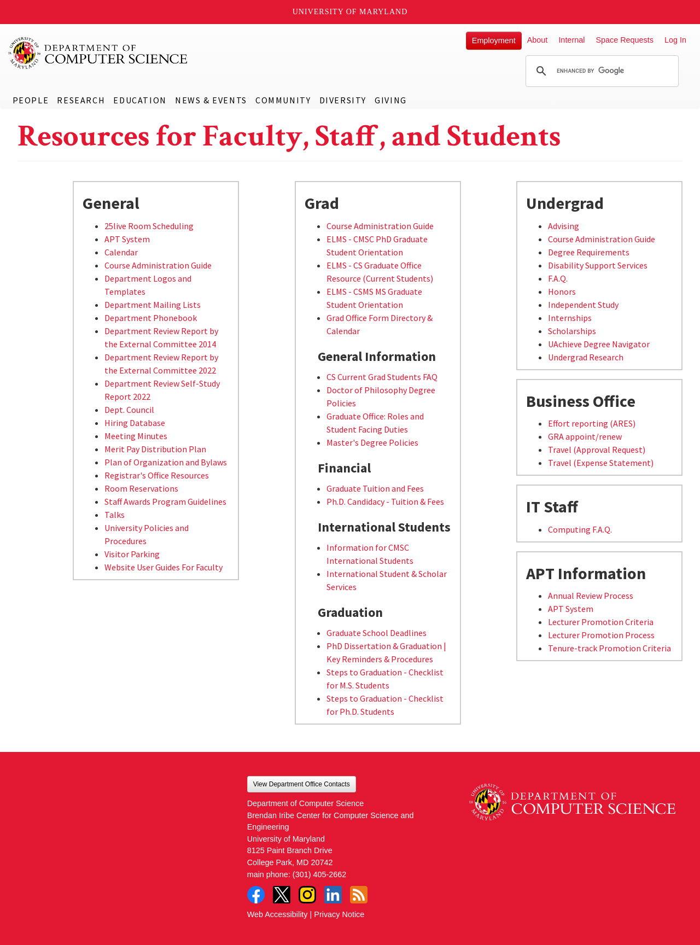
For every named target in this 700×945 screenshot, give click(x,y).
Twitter (281, 894)
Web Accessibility (277, 914)
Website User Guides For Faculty (163, 567)
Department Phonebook (150, 317)
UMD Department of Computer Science (98, 53)
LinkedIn (333, 894)
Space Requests (625, 40)
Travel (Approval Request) (596, 449)
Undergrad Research (585, 357)
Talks (114, 514)
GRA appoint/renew (585, 436)
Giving (391, 100)
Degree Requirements (588, 252)
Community (283, 100)
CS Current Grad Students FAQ (382, 376)
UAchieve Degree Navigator (599, 344)
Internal (571, 40)
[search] (600, 71)
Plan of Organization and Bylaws (165, 462)
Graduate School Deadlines (376, 632)
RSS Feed (359, 894)
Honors (562, 291)
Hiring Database (134, 422)
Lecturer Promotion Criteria (601, 621)
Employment (494, 40)
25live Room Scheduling (149, 225)
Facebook (256, 894)
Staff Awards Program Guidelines (165, 501)
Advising (563, 225)
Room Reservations (141, 488)
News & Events (211, 100)
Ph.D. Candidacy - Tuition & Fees (385, 501)
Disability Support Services (598, 265)
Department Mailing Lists (152, 304)
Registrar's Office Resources (156, 475)
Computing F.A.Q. (580, 529)
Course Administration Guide (158, 265)
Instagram (307, 894)
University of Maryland (350, 12)
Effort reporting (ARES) (591, 423)
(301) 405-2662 (319, 874)
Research (81, 100)
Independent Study (583, 304)
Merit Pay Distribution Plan (155, 449)
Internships (570, 317)
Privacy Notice (339, 914)
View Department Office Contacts (301, 784)
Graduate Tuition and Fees (375, 488)
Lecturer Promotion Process (601, 634)
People (31, 100)
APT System (127, 239)
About (537, 40)
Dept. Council (129, 409)
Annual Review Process (590, 595)
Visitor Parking (132, 554)
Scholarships (572, 330)
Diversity (342, 100)
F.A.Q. (558, 278)
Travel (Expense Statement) (601, 462)
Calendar (121, 252)
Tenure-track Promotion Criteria (609, 648)
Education (139, 100)
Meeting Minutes (135, 435)
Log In (675, 40)
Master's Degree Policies (372, 442)
